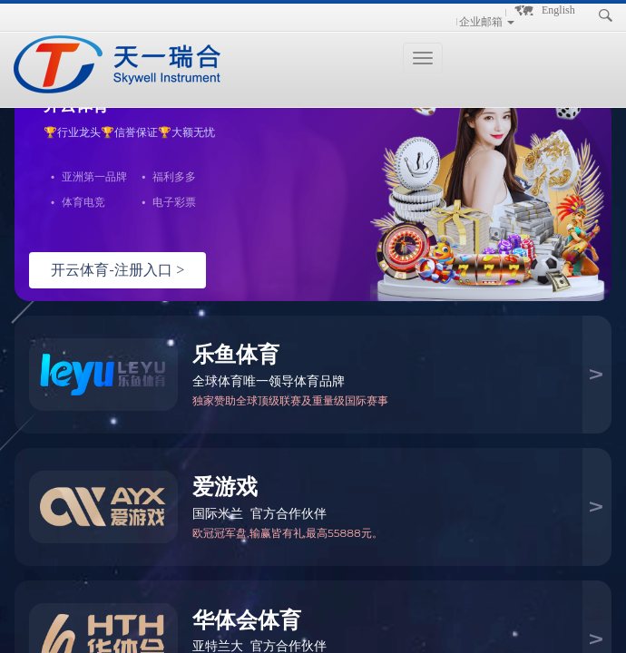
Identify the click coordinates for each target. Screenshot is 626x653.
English (558, 10)
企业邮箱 (481, 21)
